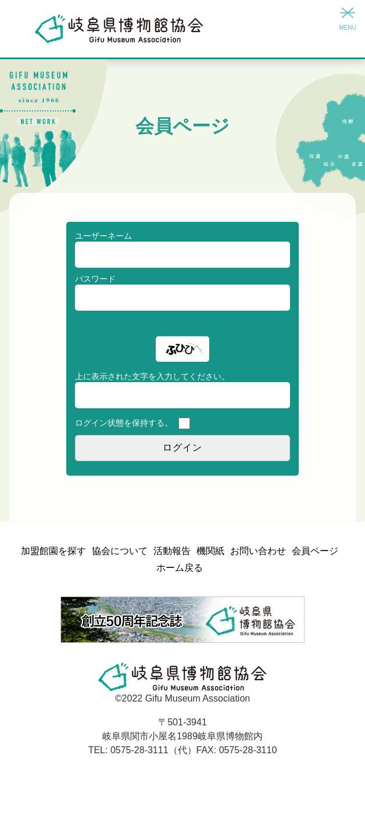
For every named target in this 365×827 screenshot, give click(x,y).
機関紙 (210, 551)
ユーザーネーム (103, 235)
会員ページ (315, 551)
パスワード (95, 278)
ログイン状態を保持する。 (124, 422)
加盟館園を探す (53, 551)
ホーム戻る (179, 568)
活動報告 (172, 551)
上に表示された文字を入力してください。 (152, 376)
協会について (120, 551)
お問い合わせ (258, 551)
